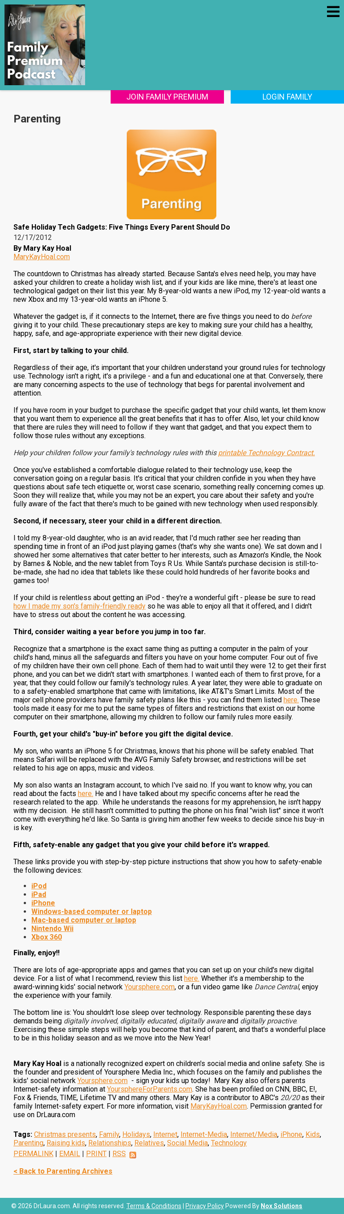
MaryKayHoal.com (41, 256)
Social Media (187, 1143)
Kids (312, 1134)
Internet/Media (253, 1134)
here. (291, 700)
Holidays (136, 1134)
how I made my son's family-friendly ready (79, 606)
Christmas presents (65, 1134)
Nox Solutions (281, 1206)
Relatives (149, 1143)
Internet (165, 1134)
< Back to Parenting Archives (62, 1171)
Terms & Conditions (153, 1206)
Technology (229, 1143)
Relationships (109, 1143)
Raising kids (66, 1143)
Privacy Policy (204, 1206)
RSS (119, 1153)
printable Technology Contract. (266, 452)
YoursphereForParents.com (149, 1089)
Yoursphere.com (150, 987)
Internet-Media (204, 1134)
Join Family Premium (172, 96)
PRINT (96, 1153)
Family (109, 1134)
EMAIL (69, 1153)
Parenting (28, 1143)
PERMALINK (33, 1153)
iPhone (291, 1134)
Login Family (289, 96)
